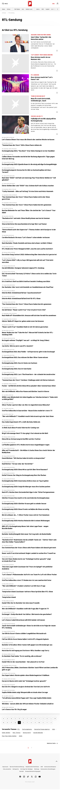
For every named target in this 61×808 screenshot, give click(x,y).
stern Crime (54, 9)
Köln (53, 729)
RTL (18, 729)
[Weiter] (57, 9)
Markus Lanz (29, 9)
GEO (43, 9)
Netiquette (16, 769)
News (3, 9)
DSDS (20, 736)
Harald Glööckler (38, 732)
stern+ (38, 9)
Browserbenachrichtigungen (32, 771)
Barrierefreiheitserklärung (17, 766)
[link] (57, 3)
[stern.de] (30, 3)
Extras (8, 9)
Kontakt (21, 771)
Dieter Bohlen (6, 732)
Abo (53, 3)
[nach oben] (56, 761)
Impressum (5, 766)
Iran (23, 9)
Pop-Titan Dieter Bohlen (9, 736)
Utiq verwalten (7, 769)
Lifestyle (4, 12)
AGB (42, 766)
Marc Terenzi (16, 732)
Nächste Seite (52, 743)
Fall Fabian (17, 9)
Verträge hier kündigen (26, 769)
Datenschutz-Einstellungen (48, 769)
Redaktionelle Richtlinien (32, 766)
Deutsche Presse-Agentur (42, 729)
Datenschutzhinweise (50, 766)
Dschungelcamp (27, 729)
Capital (47, 9)
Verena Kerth (27, 732)
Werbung (36, 769)
